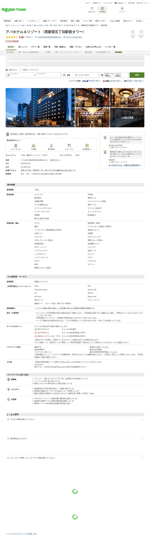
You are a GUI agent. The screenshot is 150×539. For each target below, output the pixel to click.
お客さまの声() (93, 47)
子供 (85, 75)
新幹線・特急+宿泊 (133, 81)
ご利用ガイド (96, 3)
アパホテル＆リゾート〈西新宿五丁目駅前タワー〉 (46, 32)
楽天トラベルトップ (12, 25)
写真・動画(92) (60, 47)
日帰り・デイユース (30, 70)
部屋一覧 (47, 47)
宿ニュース (22, 47)
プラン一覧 (35, 47)
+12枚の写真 (127, 117)
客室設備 (10, 52)
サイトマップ (107, 3)
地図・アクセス (76, 47)
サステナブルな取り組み (74, 37)
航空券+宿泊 (90, 81)
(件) (29, 37)
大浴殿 (47, 52)
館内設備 (88, 52)
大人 (80, 75)
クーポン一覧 (110, 47)
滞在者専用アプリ (103, 52)
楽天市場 (131, 3)
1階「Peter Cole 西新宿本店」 (29, 52)
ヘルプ (87, 3)
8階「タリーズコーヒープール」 (67, 52)
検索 (137, 75)
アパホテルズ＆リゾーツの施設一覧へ (22, 534)
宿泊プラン (13, 70)
